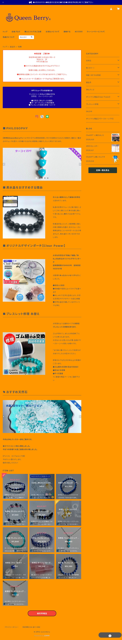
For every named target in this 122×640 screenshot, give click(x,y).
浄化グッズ (90, 90)
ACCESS (79, 32)
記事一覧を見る (102, 170)
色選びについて (9, 37)
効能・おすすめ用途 (93, 75)
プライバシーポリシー (12, 627)
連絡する (67, 32)
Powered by (42, 636)
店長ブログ (16, 32)
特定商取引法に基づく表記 (31, 627)
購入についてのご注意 (33, 32)
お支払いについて (52, 32)
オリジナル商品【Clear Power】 (98, 97)
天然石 (88, 61)
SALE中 (89, 111)
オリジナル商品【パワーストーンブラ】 (100, 119)
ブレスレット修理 (92, 104)
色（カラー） (90, 68)
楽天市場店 (42, 613)
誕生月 (12, 47)
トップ (5, 32)
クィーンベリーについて (96, 32)
